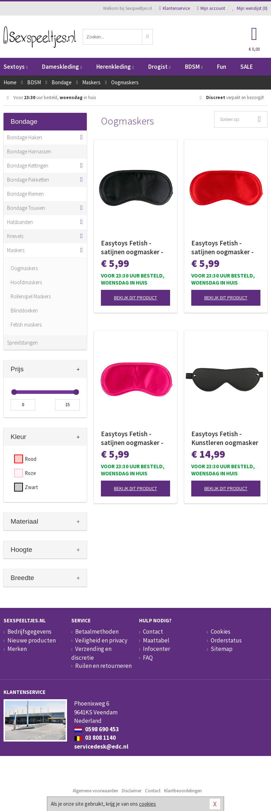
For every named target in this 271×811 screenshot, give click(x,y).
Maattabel (156, 640)
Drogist (159, 67)
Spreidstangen (22, 342)
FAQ (148, 657)
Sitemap (222, 649)
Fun (221, 67)
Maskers (15, 250)
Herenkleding (115, 67)
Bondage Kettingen (27, 165)
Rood (30, 459)
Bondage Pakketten (28, 179)
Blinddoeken (24, 310)
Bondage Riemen (25, 193)
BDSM (194, 67)
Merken (17, 649)
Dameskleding (62, 67)
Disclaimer (131, 791)
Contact (153, 631)
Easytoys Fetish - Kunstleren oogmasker (224, 438)
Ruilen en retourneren (103, 666)
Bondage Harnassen (29, 151)
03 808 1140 (95, 738)
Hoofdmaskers (26, 282)
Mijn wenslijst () (249, 8)
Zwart (31, 487)
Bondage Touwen (26, 208)
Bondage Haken (24, 137)
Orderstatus (226, 640)
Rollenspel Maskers (31, 296)
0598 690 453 (96, 729)
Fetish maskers (26, 324)
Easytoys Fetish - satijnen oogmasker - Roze (132, 438)
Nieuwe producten (31, 640)
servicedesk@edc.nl (101, 746)
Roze (30, 473)
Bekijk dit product (135, 297)
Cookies (220, 631)
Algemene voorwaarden (95, 791)
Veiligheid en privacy (101, 640)
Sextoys (16, 67)
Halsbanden (20, 222)
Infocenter (156, 649)
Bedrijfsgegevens (29, 631)
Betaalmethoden (97, 631)
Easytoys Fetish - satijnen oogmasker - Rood (222, 247)
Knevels (15, 236)
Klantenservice (174, 8)
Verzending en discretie (91, 653)
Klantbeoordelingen (183, 791)
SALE (246, 67)
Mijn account (211, 8)
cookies (147, 803)
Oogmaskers (24, 268)
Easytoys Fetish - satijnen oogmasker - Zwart (132, 247)
